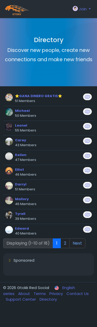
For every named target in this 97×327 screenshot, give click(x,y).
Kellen (20, 154)
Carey (20, 140)
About (24, 293)
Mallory (22, 199)
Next (77, 243)
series (9, 293)
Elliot (19, 169)
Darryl (20, 184)
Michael (22, 110)
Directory (48, 299)
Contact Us (77, 293)
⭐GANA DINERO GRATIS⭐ (38, 96)
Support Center (21, 299)
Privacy (56, 293)
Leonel (21, 125)
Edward (22, 228)
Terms (40, 293)
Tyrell (20, 213)
